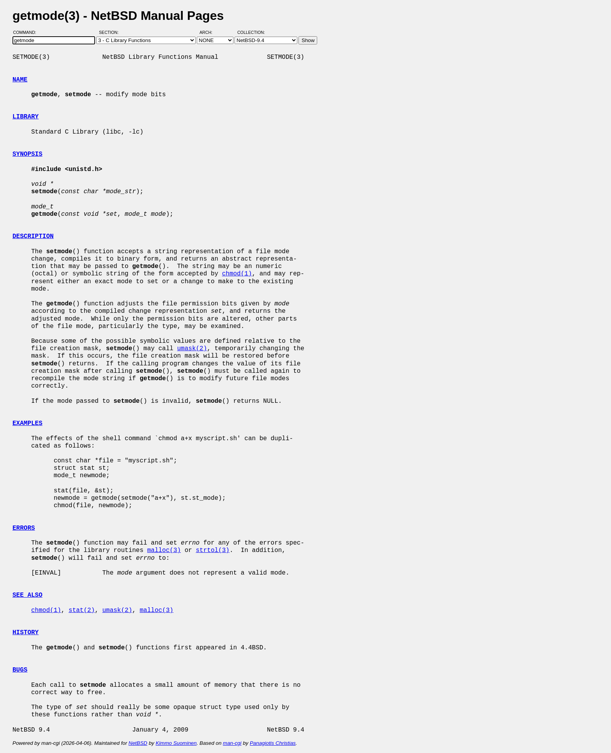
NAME (19, 80)
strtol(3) (212, 550)
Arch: (209, 32)
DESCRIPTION (33, 236)
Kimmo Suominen (175, 743)
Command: (27, 32)
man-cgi (232, 743)
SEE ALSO (27, 595)
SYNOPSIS (27, 154)
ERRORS (23, 528)
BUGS (19, 670)
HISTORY (25, 632)
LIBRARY (25, 117)
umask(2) (192, 348)
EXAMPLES (27, 423)
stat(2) (82, 610)
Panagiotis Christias (273, 743)
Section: (110, 32)
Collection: (251, 32)
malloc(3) (164, 550)
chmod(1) (237, 274)
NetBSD (138, 743)
